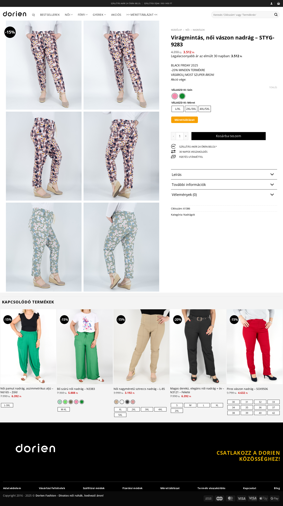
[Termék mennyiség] (180, 136)
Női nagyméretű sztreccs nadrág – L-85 (139, 389)
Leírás (224, 175)
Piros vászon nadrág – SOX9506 (247, 389)
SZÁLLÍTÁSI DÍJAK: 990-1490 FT (158, 3)
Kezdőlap (176, 29)
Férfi (83, 15)
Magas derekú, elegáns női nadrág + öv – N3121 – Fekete (197, 390)
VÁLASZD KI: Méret (183, 102)
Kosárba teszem (228, 136)
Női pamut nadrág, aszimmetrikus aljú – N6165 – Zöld (26, 390)
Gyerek (99, 15)
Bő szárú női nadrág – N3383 (76, 389)
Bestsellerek (50, 15)
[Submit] (276, 14)
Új (33, 15)
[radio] (175, 96)
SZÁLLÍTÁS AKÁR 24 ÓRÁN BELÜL (126, 3)
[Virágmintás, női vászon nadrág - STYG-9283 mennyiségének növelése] (186, 136)
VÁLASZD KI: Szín (181, 90)
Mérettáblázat (185, 120)
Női (69, 15)
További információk (224, 185)
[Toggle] (272, 175)
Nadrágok (199, 29)
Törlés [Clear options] (273, 87)
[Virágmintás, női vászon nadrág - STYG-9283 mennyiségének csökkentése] (173, 136)
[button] (271, 3)
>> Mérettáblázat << (141, 15)
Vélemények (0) (224, 195)
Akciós (116, 15)
